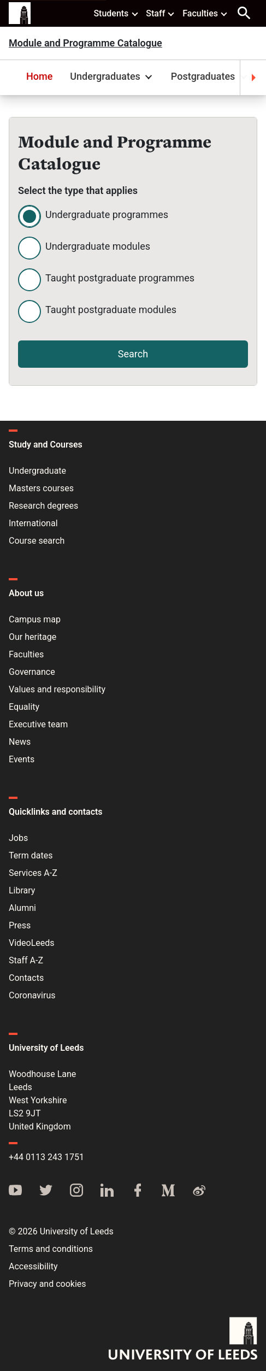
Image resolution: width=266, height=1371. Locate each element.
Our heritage (32, 637)
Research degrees (43, 506)
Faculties (205, 13)
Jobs (18, 838)
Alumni (22, 908)
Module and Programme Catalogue (85, 43)
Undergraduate (37, 471)
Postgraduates (210, 76)
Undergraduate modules (97, 246)
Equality (24, 707)
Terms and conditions (51, 1249)
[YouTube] (15, 1191)
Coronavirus (32, 995)
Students (116, 13)
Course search (36, 541)
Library (22, 890)
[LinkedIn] (107, 1191)
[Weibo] (199, 1191)
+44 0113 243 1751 (46, 1157)
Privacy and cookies (47, 1284)
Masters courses (41, 488)
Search (133, 354)
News (20, 742)
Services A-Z (33, 873)
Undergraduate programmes (106, 214)
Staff (160, 13)
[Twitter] (46, 1191)
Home (39, 76)
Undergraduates (112, 76)
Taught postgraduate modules (110, 309)
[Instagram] (76, 1191)
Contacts (26, 978)
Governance (32, 672)
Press (20, 925)
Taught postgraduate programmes (119, 278)
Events (21, 759)
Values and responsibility (57, 689)
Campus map (35, 619)
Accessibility (33, 1266)
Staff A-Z (26, 960)
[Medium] (168, 1191)
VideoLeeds (32, 943)
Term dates (30, 855)
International (33, 523)
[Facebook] (137, 1191)
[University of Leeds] (183, 1339)
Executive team (38, 724)
